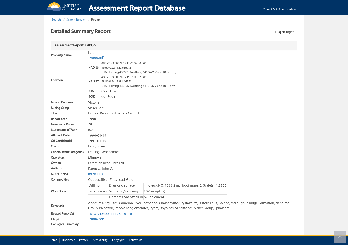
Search (56, 20)
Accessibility (100, 240)
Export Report (285, 32)
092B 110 (95, 174)
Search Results (76, 20)
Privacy (83, 240)
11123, (116, 214)
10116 (127, 214)
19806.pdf (96, 58)
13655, (104, 214)
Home (53, 240)
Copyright (118, 240)
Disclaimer (68, 240)
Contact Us (135, 240)
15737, (93, 214)
